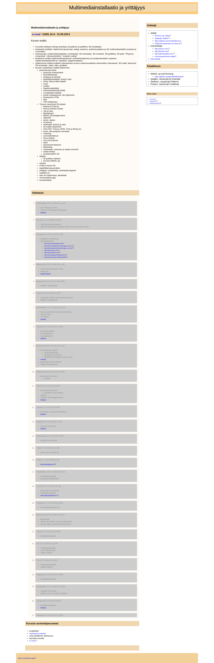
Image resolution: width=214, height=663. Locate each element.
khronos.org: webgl (162, 36)
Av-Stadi (36, 34)
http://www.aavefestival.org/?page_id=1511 (58, 246)
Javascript (153, 101)
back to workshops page (26, 658)
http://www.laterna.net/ (51, 252)
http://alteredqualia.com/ (164, 54)
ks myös (32, 641)
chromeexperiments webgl (165, 56)
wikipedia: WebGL (162, 38)
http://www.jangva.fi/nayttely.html (54, 255)
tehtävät (43, 212)
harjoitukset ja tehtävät (37, 633)
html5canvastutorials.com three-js (167, 43)
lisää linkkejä (155, 59)
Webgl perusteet (155, 103)
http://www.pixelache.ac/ (48, 495)
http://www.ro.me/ (161, 49)
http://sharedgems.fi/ (47, 464)
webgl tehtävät (45, 274)
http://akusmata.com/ (51, 250)
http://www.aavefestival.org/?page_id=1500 (58, 248)
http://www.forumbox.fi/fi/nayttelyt (55, 257)
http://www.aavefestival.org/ (53, 243)
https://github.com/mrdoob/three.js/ (168, 41)
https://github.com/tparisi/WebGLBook (169, 76)
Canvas (152, 99)
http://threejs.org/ (161, 51)
